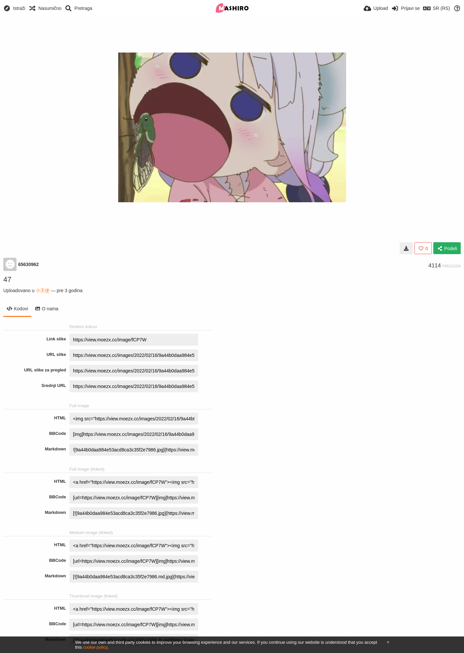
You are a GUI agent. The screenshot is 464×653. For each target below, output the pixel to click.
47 (7, 279)
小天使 (43, 290)
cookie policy (95, 647)
